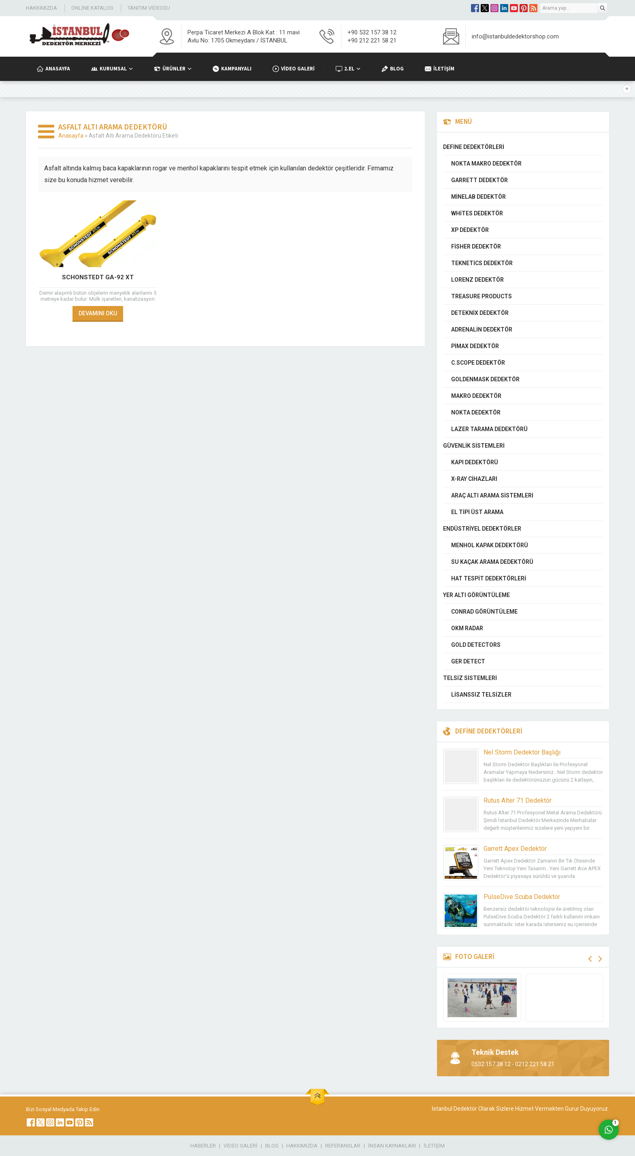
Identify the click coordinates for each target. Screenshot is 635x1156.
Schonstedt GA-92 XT (98, 277)
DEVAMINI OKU (98, 313)
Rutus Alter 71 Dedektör (518, 800)
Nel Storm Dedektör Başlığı (522, 752)
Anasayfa (70, 135)
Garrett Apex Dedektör (515, 848)
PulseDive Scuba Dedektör (522, 897)
